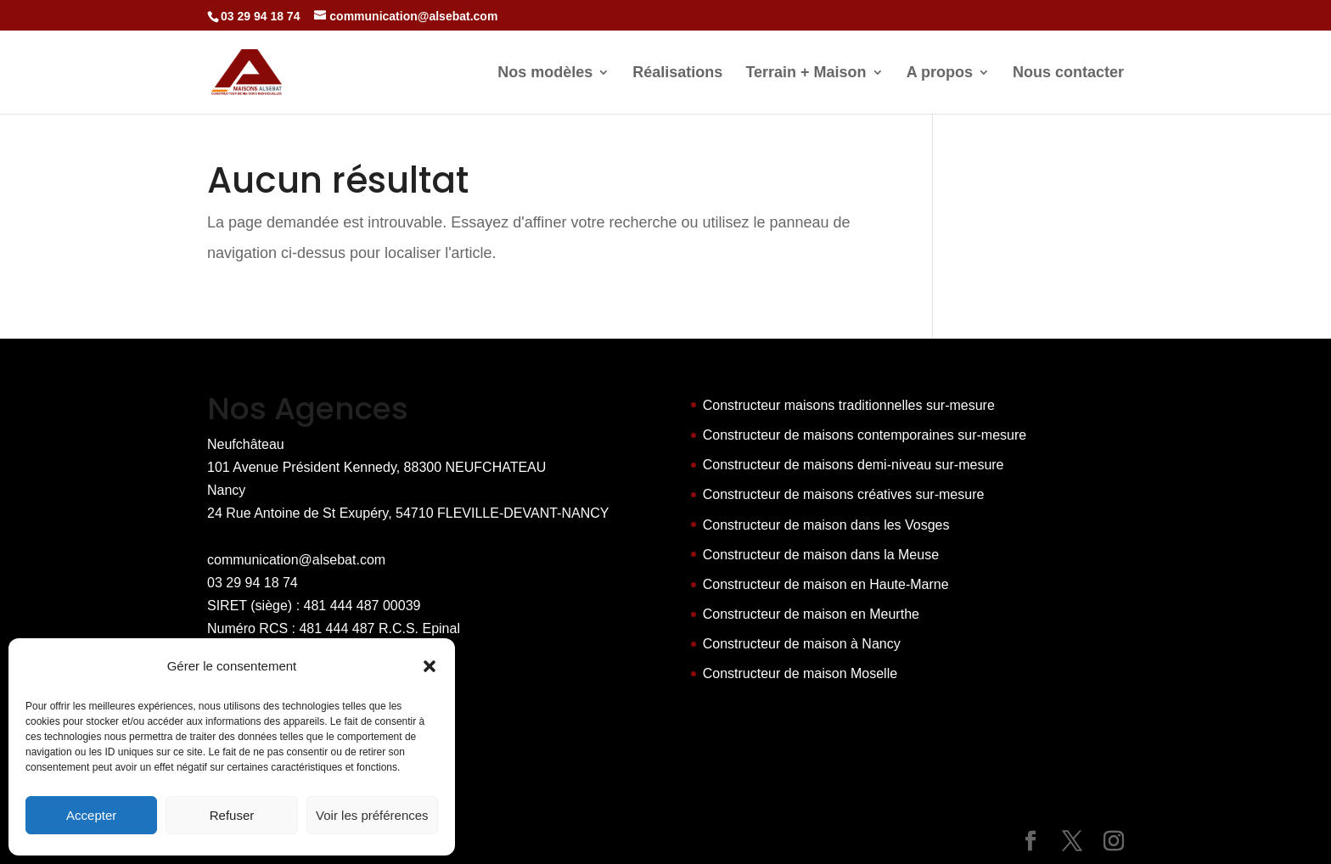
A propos (940, 73)
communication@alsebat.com (296, 560)
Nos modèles (544, 73)
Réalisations (677, 73)
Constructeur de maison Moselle (800, 673)
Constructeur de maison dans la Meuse (821, 554)
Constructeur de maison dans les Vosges (826, 525)
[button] (429, 666)
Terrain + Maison (805, 73)
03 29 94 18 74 (252, 582)
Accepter (91, 815)
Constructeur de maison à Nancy (802, 644)
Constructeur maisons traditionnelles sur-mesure (849, 405)
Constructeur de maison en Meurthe (811, 614)
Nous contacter (1068, 73)
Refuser (232, 815)
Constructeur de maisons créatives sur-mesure (844, 494)
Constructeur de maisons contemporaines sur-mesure (865, 435)
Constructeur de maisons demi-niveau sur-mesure (853, 464)
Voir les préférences (372, 815)
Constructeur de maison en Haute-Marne (826, 584)
